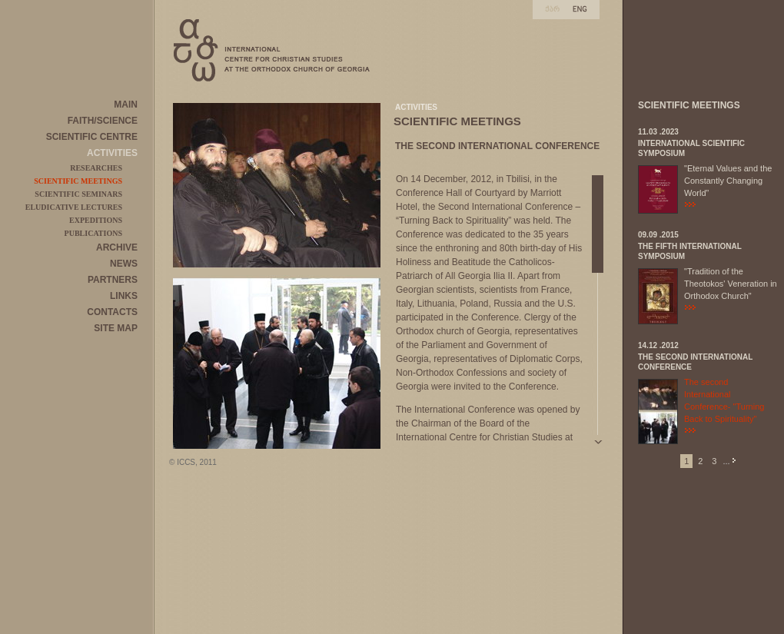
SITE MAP (116, 328)
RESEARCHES (96, 168)
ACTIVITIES (112, 153)
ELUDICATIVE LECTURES (73, 207)
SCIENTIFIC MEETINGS (78, 181)
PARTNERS (113, 279)
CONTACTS (112, 312)
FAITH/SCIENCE (103, 120)
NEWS (124, 263)
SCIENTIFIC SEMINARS (78, 194)
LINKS (124, 295)
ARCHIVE (117, 247)
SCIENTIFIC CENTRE (92, 136)
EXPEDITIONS (95, 220)
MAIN (126, 104)
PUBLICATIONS (93, 233)
